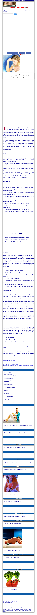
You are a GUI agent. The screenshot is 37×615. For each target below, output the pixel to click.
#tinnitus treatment (25, 365)
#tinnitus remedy (8, 366)
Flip (21, 54)
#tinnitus (6, 365)
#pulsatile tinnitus (14, 366)
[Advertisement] (18, 25)
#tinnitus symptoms (18, 365)
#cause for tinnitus (11, 365)
